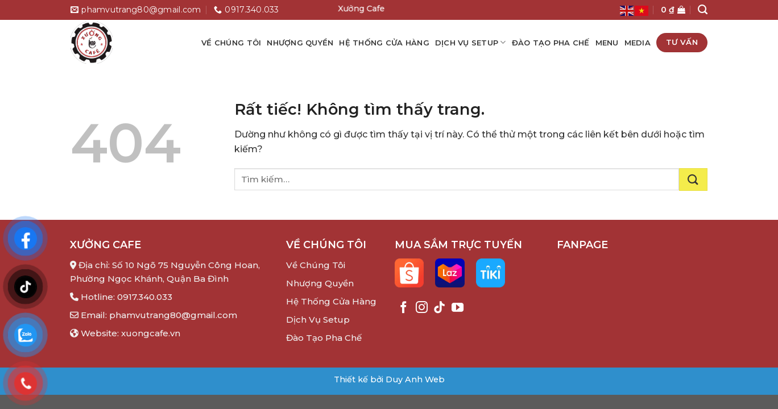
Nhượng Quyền (320, 283)
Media (637, 42)
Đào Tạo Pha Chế (551, 42)
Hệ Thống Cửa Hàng (384, 42)
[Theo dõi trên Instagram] (422, 308)
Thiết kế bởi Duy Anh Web (389, 379)
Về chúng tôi (231, 42)
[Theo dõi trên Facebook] (403, 308)
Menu (607, 42)
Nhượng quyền (300, 42)
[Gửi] (693, 179)
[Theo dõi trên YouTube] (458, 308)
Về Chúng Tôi (315, 265)
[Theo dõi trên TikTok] (439, 308)
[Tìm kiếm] (702, 9)
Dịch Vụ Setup (470, 42)
